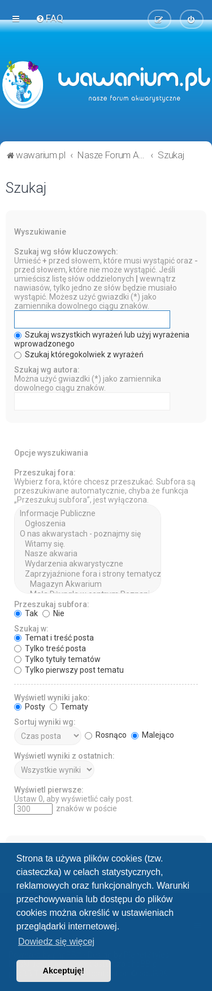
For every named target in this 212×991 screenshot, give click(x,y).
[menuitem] (49, 18)
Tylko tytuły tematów (57, 658)
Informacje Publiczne (88, 513)
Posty (29, 705)
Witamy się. (88, 543)
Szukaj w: (31, 627)
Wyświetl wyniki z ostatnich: (64, 754)
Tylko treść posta (50, 647)
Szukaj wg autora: (47, 368)
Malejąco (152, 733)
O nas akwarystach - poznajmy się (88, 533)
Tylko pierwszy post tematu (69, 668)
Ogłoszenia (88, 523)
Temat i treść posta (54, 636)
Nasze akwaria (88, 553)
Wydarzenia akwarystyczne (88, 563)
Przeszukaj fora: (45, 471)
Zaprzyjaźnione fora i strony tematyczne (88, 573)
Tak (26, 612)
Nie (53, 612)
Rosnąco (106, 733)
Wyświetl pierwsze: (49, 788)
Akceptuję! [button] (64, 970)
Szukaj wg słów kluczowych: (66, 250)
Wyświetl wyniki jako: (52, 696)
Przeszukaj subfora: (51, 603)
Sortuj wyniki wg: (45, 720)
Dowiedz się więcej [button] (56, 941)
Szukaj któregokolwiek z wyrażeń (79, 353)
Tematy (69, 705)
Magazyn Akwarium (88, 583)
